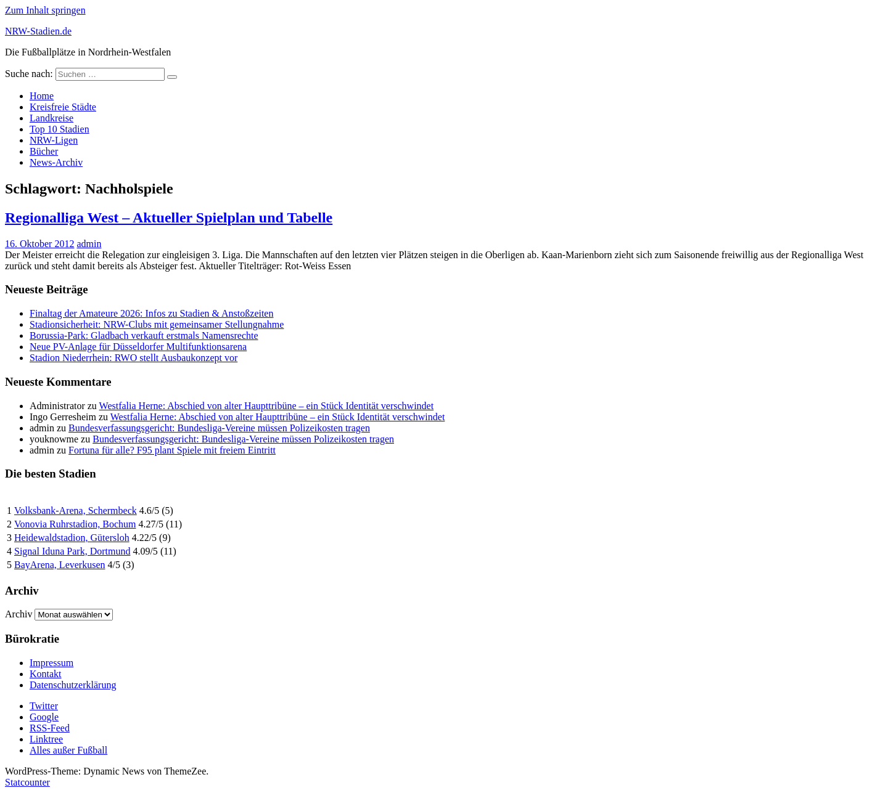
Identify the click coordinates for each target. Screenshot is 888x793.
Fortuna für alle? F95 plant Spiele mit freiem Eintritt (172, 450)
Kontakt (46, 674)
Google (44, 717)
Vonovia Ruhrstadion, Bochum (75, 524)
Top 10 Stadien (59, 129)
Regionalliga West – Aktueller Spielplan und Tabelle (168, 217)
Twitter (44, 706)
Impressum (51, 662)
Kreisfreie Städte (63, 107)
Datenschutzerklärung (73, 685)
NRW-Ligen (54, 140)
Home (42, 96)
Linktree (46, 739)
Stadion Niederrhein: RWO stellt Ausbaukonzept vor (133, 357)
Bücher (44, 151)
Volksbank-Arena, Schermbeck (75, 510)
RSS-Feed (50, 728)
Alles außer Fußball (68, 750)
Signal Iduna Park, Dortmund (72, 551)
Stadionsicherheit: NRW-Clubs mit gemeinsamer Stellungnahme (157, 324)
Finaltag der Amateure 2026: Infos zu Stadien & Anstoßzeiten (151, 313)
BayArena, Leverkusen (59, 564)
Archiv (18, 614)
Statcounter (27, 782)
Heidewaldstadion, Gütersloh (72, 537)
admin (88, 243)
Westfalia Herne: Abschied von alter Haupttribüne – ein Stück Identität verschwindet (266, 406)
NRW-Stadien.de (38, 31)
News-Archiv (56, 162)
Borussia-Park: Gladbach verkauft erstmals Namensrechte (144, 335)
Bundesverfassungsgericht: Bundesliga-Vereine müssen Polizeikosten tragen (219, 428)
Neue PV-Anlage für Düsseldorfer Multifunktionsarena (138, 346)
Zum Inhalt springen (45, 10)
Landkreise (51, 118)
